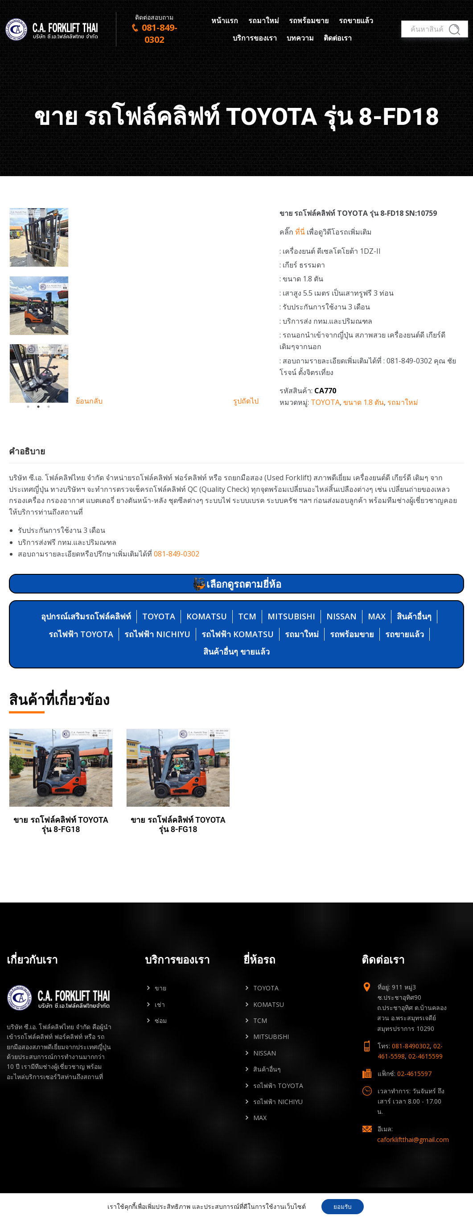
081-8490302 (411, 1046)
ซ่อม (161, 1020)
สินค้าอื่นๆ (414, 616)
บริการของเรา (255, 39)
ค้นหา (452, 31)
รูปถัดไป (246, 401)
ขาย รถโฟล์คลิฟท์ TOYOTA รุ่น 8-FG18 (60, 824)
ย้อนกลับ (89, 401)
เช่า (160, 1004)
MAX (377, 616)
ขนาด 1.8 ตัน (363, 402)
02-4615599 (425, 1056)
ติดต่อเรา (338, 39)
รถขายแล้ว (356, 22)
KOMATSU (206, 616)
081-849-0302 (176, 554)
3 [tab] (48, 406)
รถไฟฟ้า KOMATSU (238, 634)
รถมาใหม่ (263, 22)
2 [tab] (38, 406)
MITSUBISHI (291, 616)
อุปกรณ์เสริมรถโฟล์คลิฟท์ (86, 616)
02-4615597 (414, 1073)
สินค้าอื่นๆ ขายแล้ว (236, 651)
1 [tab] (28, 406)
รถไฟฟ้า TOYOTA (81, 634)
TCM (247, 616)
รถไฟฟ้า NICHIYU (157, 634)
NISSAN (341, 616)
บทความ (300, 39)
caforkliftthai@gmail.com (413, 1139)
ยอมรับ (342, 1206)
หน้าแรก (224, 22)
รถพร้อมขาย (309, 22)
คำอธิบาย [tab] (27, 451)
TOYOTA (325, 402)
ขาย (160, 988)
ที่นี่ (300, 232)
